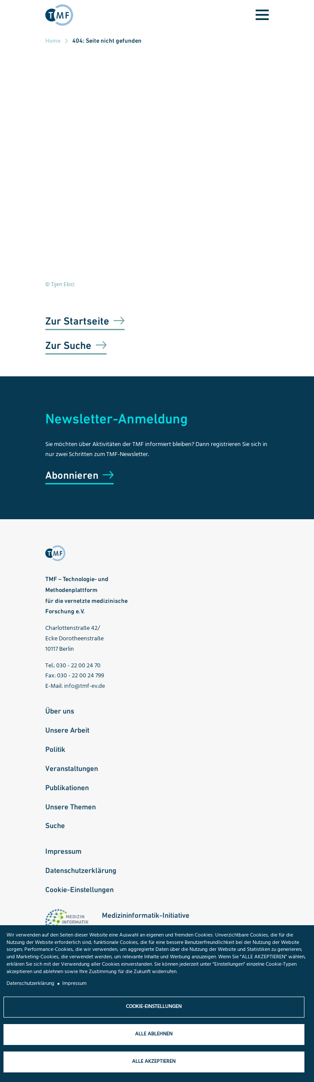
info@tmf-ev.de (84, 686)
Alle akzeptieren (154, 1061)
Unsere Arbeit (67, 730)
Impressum (63, 851)
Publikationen (67, 787)
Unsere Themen (70, 806)
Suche (55, 825)
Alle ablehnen (153, 1034)
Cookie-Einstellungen (79, 889)
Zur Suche (68, 345)
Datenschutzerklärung (80, 870)
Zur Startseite (77, 321)
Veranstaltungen (71, 768)
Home (53, 40)
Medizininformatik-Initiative (145, 915)
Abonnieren (71, 475)
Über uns (59, 711)
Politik (55, 749)
